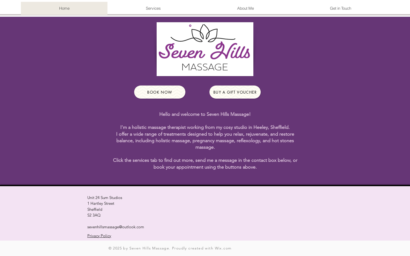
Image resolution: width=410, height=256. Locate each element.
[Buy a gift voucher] (235, 92)
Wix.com (223, 248)
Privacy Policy (99, 235)
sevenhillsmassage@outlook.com (115, 226)
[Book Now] (159, 92)
